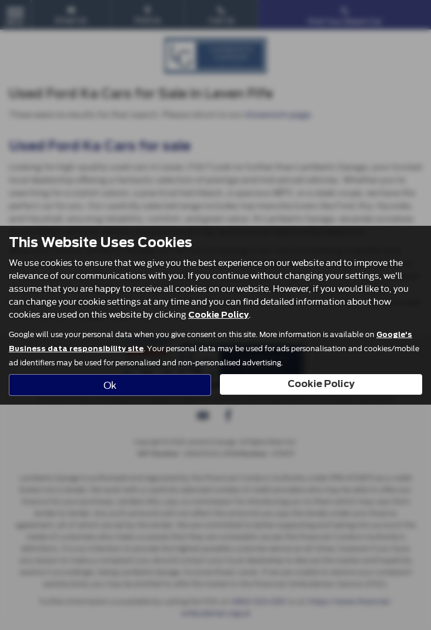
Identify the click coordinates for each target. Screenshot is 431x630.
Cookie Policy (218, 314)
